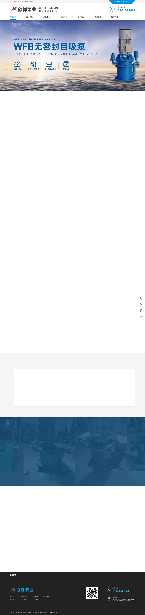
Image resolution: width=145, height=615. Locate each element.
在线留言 (117, 2)
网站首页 (13, 17)
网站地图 (56, 612)
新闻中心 (64, 17)
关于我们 (29, 17)
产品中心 (46, 17)
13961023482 (141, 298)
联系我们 (125, 2)
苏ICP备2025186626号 (46, 612)
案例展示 (81, 17)
